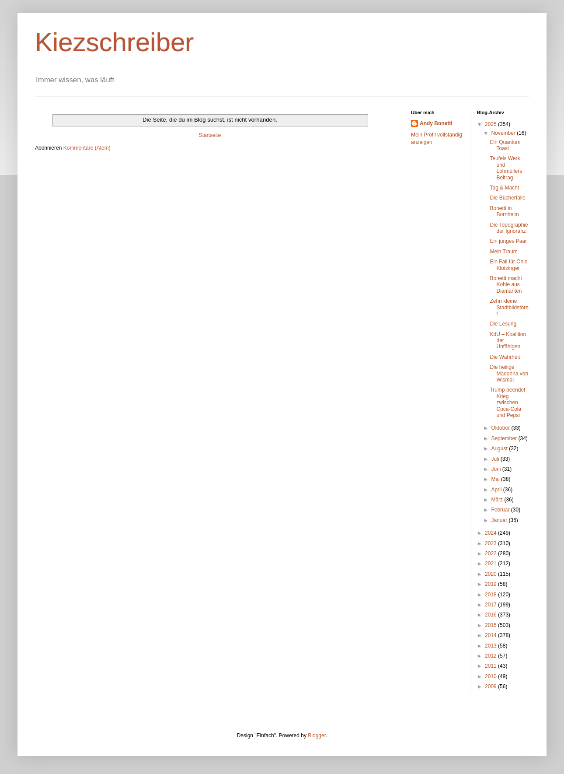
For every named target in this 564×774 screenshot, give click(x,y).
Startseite (210, 135)
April (497, 490)
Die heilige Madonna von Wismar (509, 373)
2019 (491, 584)
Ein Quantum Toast (505, 145)
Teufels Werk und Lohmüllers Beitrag (506, 167)
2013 (491, 646)
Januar (499, 520)
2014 (491, 635)
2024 (491, 533)
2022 (491, 553)
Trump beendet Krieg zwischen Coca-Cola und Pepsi (507, 402)
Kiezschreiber (114, 42)
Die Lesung (503, 324)
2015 (491, 625)
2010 (491, 676)
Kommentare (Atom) (87, 148)
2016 (491, 615)
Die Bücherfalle (507, 198)
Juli (495, 459)
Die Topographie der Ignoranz (509, 228)
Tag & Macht (504, 188)
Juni (496, 469)
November (504, 133)
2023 (491, 543)
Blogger (317, 735)
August (500, 448)
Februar (501, 510)
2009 (491, 686)
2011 (491, 666)
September (504, 438)
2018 (491, 595)
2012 (491, 656)
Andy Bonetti (436, 123)
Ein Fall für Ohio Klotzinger (508, 265)
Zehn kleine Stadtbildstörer (509, 307)
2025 (491, 124)
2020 (491, 574)
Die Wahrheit (505, 357)
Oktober (501, 428)
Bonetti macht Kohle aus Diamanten (506, 284)
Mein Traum (503, 252)
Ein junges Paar (508, 241)
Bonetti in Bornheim (504, 211)
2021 (491, 563)
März (497, 500)
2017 (491, 605)
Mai (496, 479)
